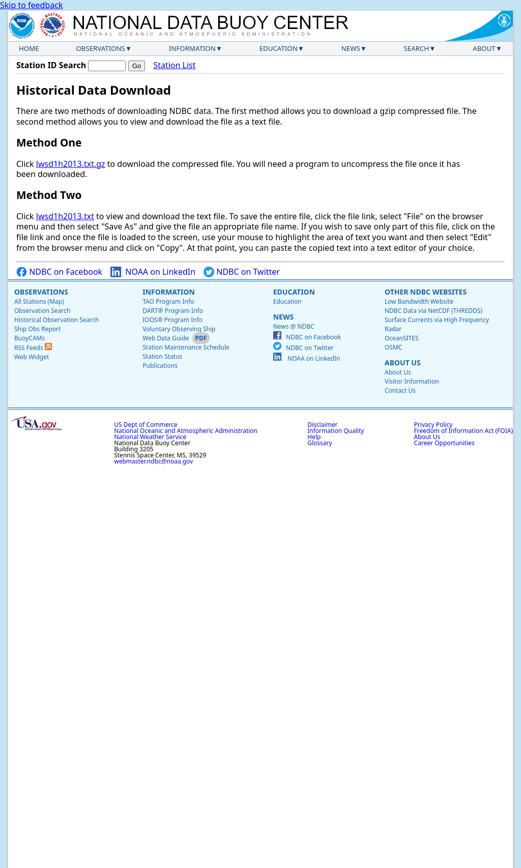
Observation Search (42, 310)
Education (278, 48)
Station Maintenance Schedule (185, 347)
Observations (100, 48)
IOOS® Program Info (172, 319)
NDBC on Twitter (242, 272)
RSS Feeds (33, 347)
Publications (160, 365)
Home (29, 48)
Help (314, 436)
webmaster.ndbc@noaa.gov (153, 461)
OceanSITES (402, 338)
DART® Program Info (172, 310)
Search (416, 48)
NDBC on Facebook (59, 272)
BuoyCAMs (29, 338)
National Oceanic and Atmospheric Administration (185, 430)
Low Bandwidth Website (419, 301)
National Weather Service (150, 436)
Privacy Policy (433, 424)
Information (192, 48)
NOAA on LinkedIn (152, 272)
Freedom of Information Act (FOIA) (463, 430)
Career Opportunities (444, 443)
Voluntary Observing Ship (178, 329)
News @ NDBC (293, 326)
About (484, 48)
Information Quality (335, 430)
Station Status (162, 356)
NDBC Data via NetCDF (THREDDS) (433, 310)
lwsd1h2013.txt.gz (70, 163)
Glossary (319, 443)
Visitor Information (412, 381)
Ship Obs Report (37, 329)
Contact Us (400, 390)
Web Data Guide (165, 338)
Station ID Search (51, 65)
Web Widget (31, 357)
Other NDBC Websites (426, 292)
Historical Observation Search (56, 319)
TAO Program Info (168, 301)
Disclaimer (322, 424)
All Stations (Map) (39, 301)
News (350, 48)
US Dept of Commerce (146, 424)
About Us (403, 362)
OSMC (393, 347)
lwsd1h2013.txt (65, 216)
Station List (174, 65)
